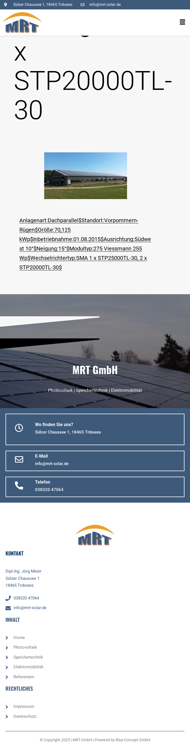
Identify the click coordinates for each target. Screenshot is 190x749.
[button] (175, 22)
